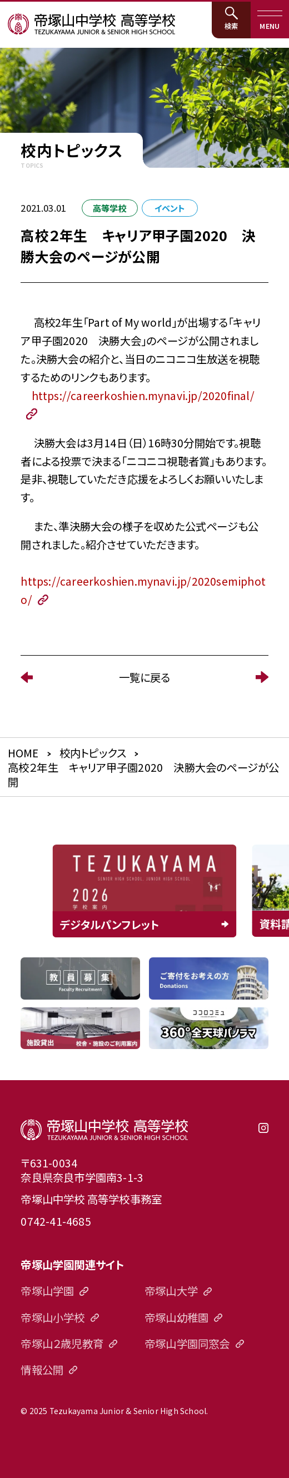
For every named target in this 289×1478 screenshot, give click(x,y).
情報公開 (42, 1369)
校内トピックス (92, 753)
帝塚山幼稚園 (176, 1317)
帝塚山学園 (47, 1290)
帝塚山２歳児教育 (62, 1343)
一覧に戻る (145, 677)
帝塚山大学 (171, 1290)
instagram (263, 1133)
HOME (23, 753)
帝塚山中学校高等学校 (104, 1129)
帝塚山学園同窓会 (187, 1343)
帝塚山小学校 (52, 1317)
